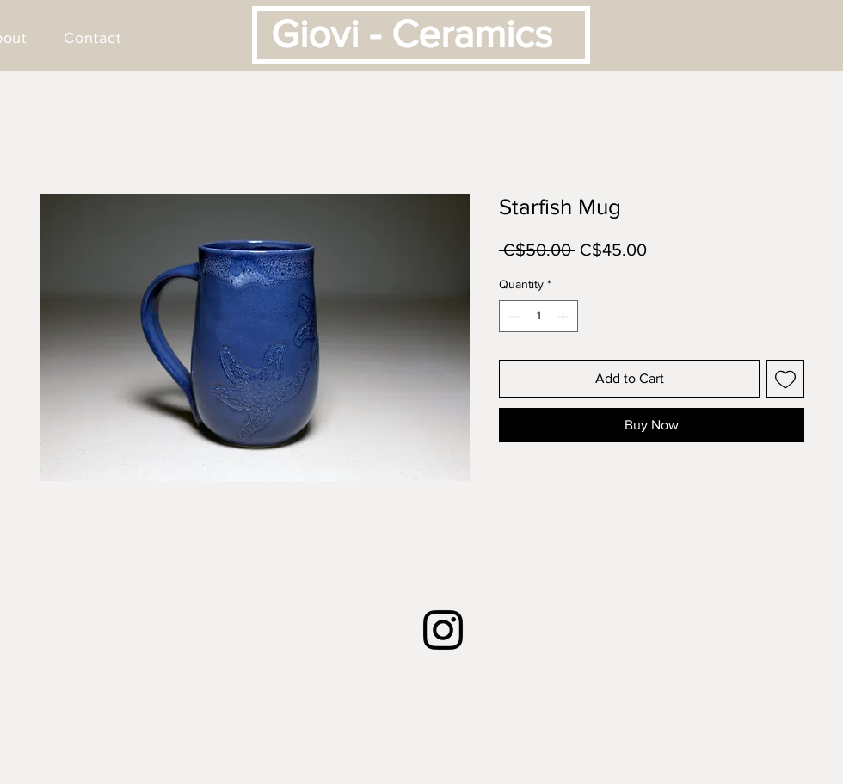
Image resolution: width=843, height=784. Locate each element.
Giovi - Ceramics (411, 33)
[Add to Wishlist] (785, 379)
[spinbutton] (538, 316)
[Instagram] (443, 630)
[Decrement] (512, 316)
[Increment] (564, 316)
